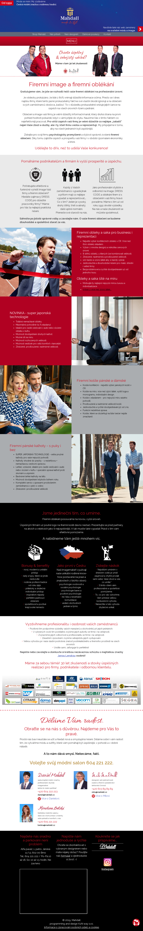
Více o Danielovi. (49, 798)
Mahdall (107, 847)
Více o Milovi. (101, 795)
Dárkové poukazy (90, 34)
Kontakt (107, 34)
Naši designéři (71, 34)
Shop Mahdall (39, 34)
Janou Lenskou (67, 655)
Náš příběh (55, 34)
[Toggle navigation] (71, 41)
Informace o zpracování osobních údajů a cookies (71, 927)
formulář (65, 855)
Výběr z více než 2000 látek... (97, 289)
